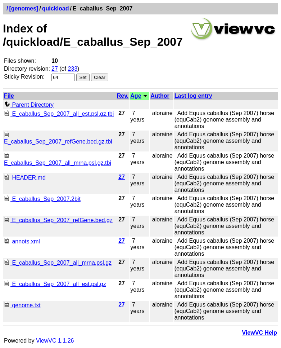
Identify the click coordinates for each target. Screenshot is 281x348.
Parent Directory (29, 105)
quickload (55, 8)
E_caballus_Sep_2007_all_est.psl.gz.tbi (59, 114)
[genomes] (23, 8)
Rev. (123, 96)
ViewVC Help (259, 333)
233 (72, 69)
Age (135, 96)
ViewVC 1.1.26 (55, 341)
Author (159, 96)
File (9, 96)
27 (54, 69)
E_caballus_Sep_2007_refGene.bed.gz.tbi (58, 138)
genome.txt (22, 305)
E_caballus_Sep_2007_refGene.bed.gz (58, 220)
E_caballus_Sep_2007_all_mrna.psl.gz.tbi (57, 159)
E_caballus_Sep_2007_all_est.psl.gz (55, 284)
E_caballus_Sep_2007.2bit (42, 199)
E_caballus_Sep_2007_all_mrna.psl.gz (58, 263)
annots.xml (22, 241)
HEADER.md (25, 178)
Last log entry (193, 96)
